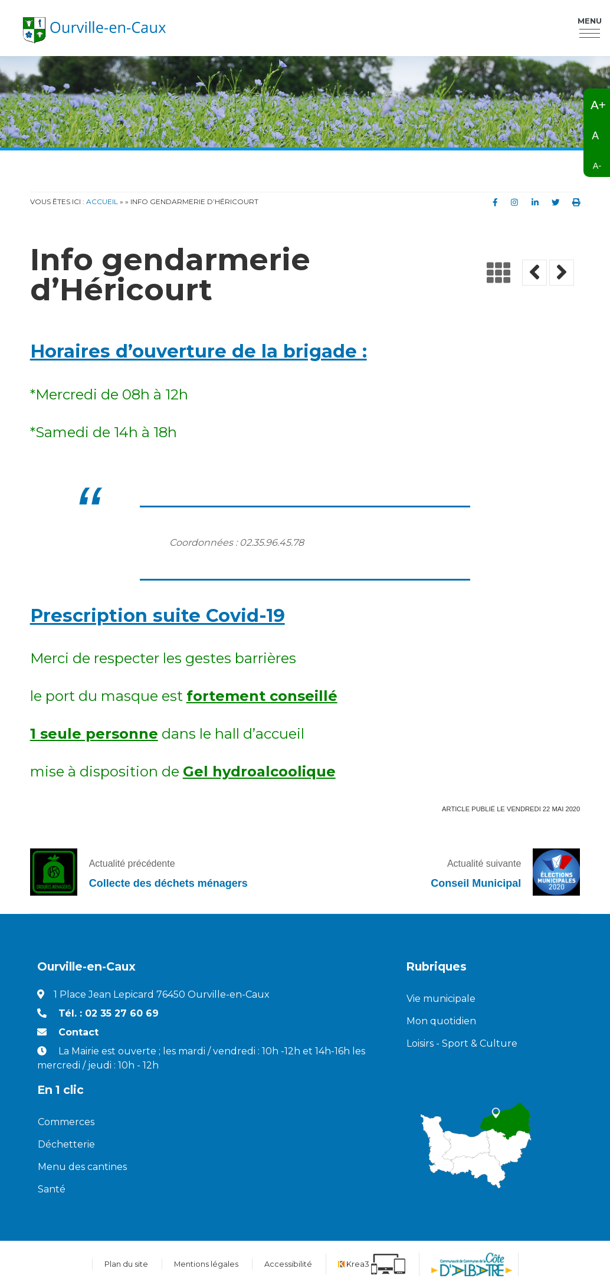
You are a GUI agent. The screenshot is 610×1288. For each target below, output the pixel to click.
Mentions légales (206, 1264)
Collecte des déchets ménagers (168, 883)
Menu (590, 23)
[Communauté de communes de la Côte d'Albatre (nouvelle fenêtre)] (471, 1264)
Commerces (66, 1122)
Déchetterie (66, 1144)
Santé (51, 1189)
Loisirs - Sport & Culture (461, 1043)
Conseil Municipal (476, 883)
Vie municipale (440, 998)
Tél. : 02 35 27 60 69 (108, 1013)
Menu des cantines (82, 1166)
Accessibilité (288, 1264)
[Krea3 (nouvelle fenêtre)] (371, 1264)
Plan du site (126, 1264)
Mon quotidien (441, 1021)
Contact (78, 1032)
